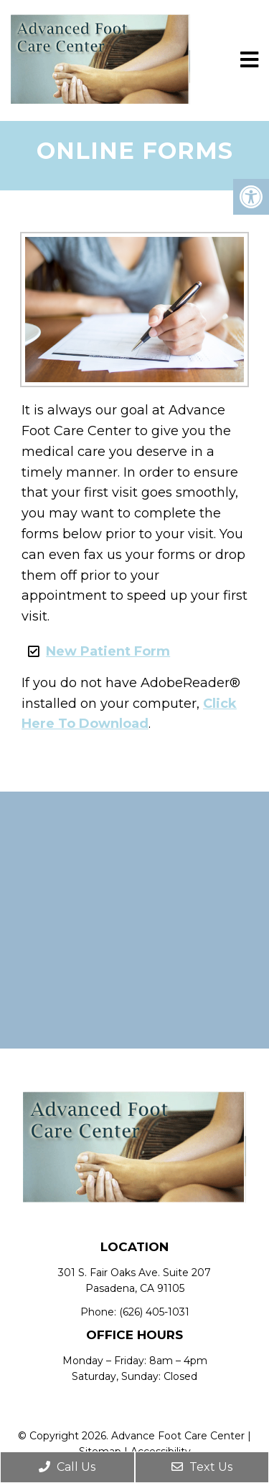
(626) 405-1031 (154, 1311)
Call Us (67, 1467)
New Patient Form (108, 651)
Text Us (201, 1467)
